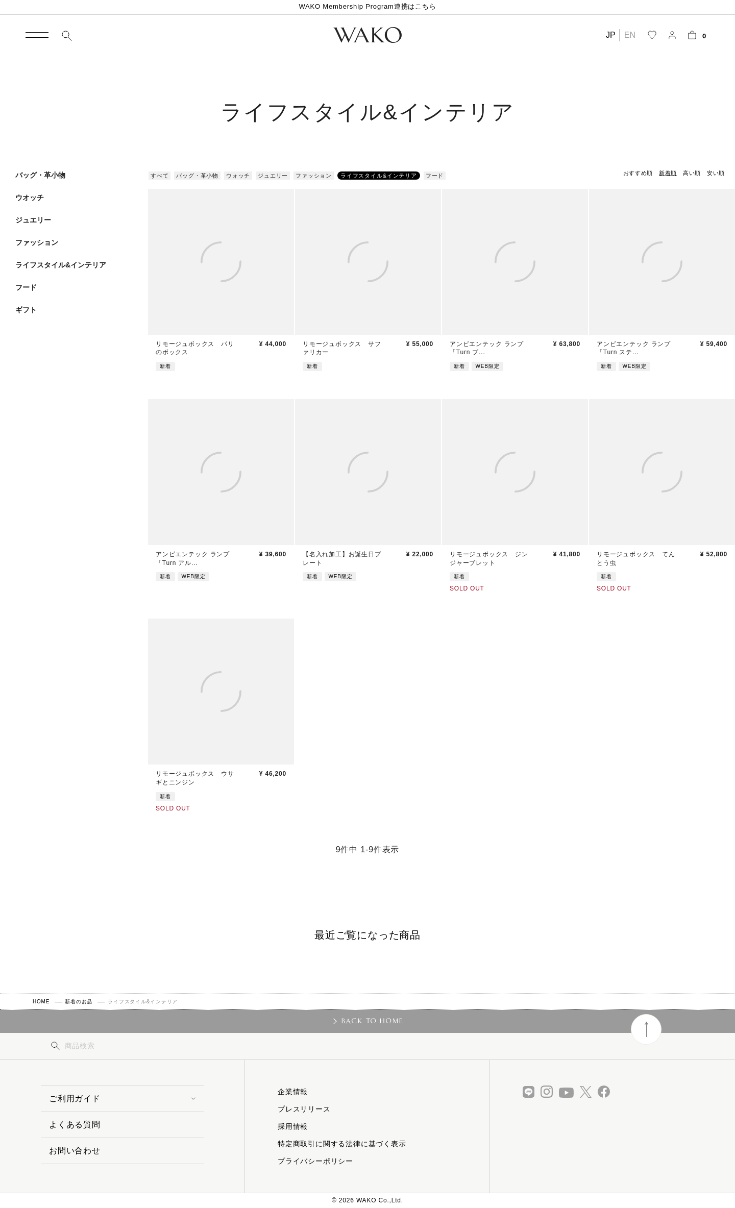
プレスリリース (304, 1109)
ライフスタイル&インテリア (60, 265)
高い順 (692, 173)
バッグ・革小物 (40, 175)
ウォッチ (238, 175)
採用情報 (293, 1126)
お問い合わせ (75, 1150)
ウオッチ (29, 197)
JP (611, 35)
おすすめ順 (638, 173)
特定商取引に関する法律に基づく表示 (342, 1144)
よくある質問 (75, 1124)
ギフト (26, 310)
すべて (159, 175)
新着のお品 (78, 1001)
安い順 (716, 173)
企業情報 (293, 1092)
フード (26, 287)
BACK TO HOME (372, 1021)
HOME (41, 1001)
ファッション (36, 242)
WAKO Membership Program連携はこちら (367, 6)
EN (629, 35)
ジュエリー (33, 220)
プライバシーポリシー (315, 1161)
